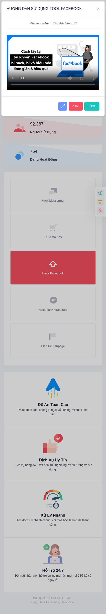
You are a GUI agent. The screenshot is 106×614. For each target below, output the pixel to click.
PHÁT (76, 106)
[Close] (98, 9)
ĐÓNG (91, 106)
